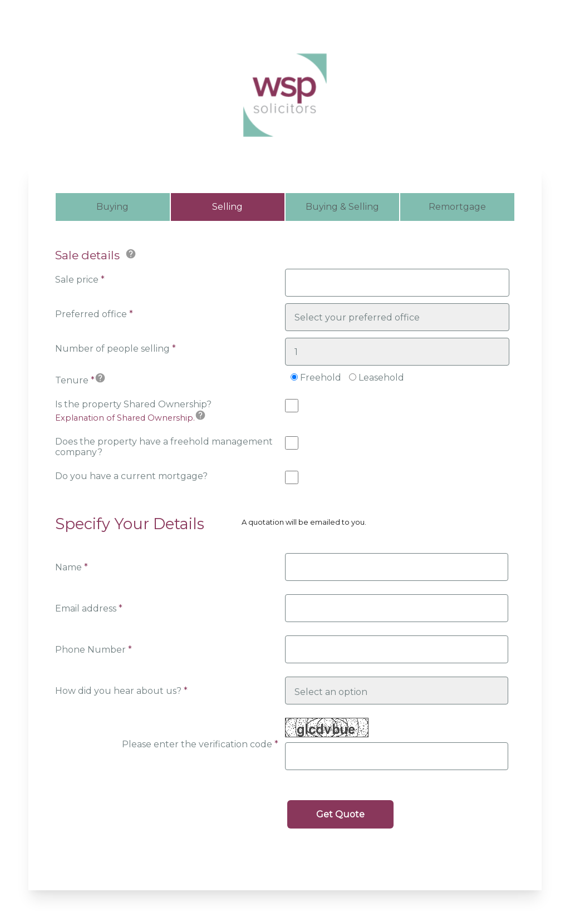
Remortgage (457, 206)
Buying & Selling (342, 206)
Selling (227, 206)
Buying (112, 206)
